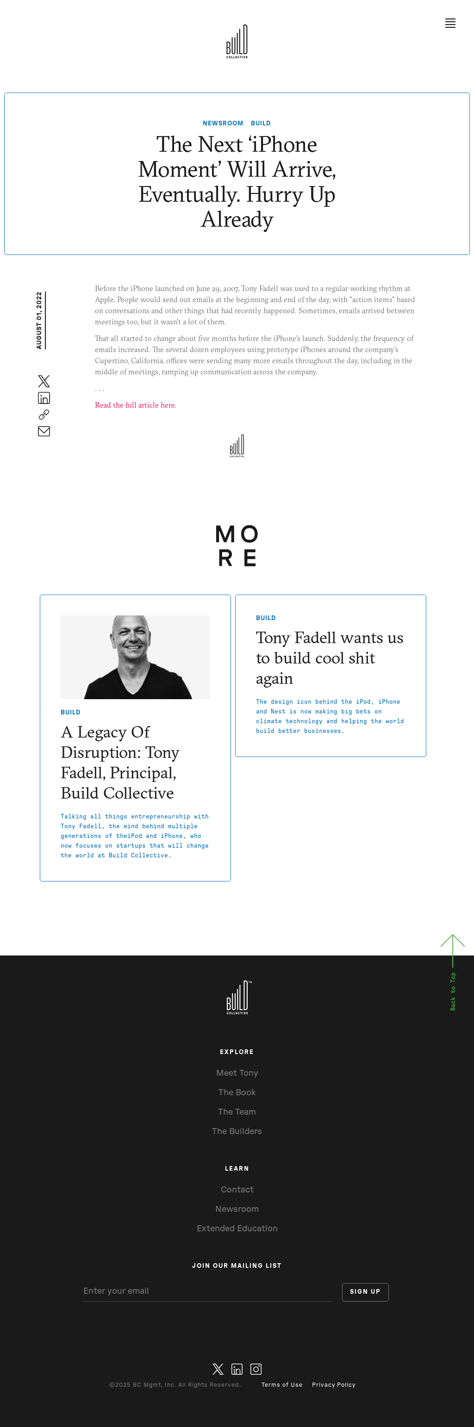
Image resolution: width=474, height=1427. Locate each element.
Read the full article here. (135, 404)
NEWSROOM (223, 124)
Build (261, 124)
